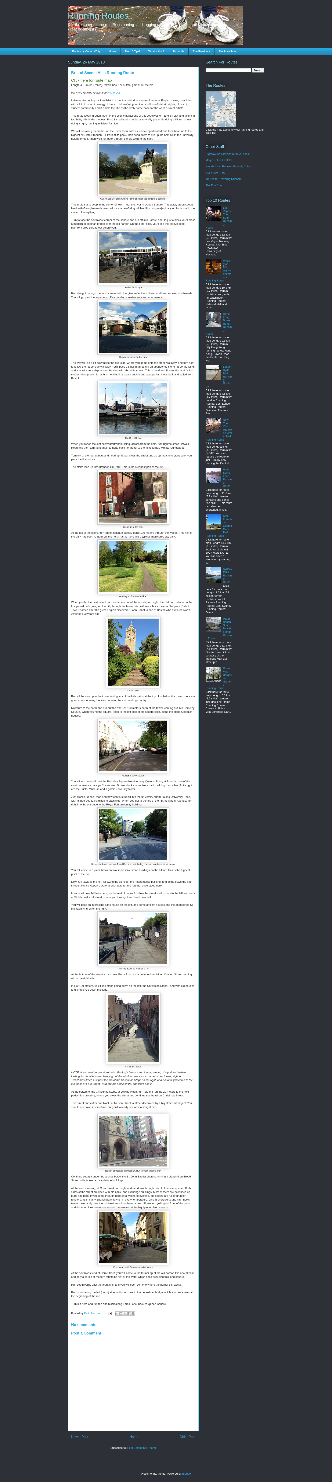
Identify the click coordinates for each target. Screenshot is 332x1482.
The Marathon (227, 51)
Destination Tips (215, 172)
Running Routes (98, 15)
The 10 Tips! (132, 51)
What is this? (156, 51)
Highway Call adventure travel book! (228, 154)
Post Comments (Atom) (141, 1447)
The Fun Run (214, 185)
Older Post (187, 1437)
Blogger (186, 1473)
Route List (113, 92)
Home (112, 51)
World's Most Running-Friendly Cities (228, 166)
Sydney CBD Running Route (227, 575)
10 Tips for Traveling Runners (224, 179)
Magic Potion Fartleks (219, 160)
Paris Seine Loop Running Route (227, 478)
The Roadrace (201, 51)
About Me (178, 51)
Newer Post (79, 1437)
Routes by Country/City (86, 51)
